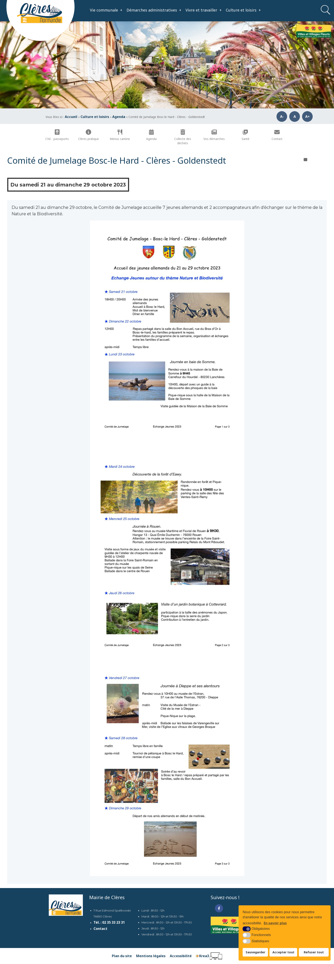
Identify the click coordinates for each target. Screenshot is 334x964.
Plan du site (122, 956)
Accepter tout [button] (283, 952)
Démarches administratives (154, 10)
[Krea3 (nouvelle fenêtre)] (209, 956)
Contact (100, 928)
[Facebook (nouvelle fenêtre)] (219, 908)
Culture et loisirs (243, 10)
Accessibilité (181, 956)
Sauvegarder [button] (255, 952)
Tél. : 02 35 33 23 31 (109, 922)
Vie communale (106, 10)
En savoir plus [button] (275, 923)
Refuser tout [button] (314, 952)
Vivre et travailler (204, 10)
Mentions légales (151, 956)
